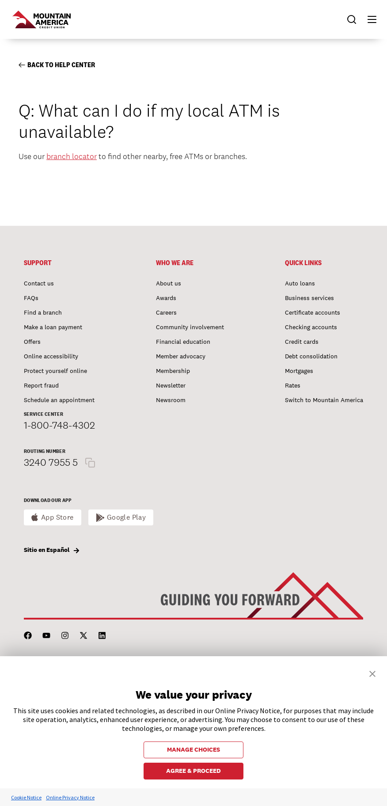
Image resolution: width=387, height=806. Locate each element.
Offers (32, 342)
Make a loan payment (53, 327)
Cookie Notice (26, 797)
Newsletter (171, 385)
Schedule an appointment (59, 400)
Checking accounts (311, 327)
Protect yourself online (55, 371)
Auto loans (300, 283)
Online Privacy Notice (70, 797)
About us (168, 283)
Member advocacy (180, 356)
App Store (57, 517)
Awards (166, 298)
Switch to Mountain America (324, 400)
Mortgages (299, 371)
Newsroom (171, 400)
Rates (292, 385)
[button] (368, 19)
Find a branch (43, 312)
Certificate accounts (312, 312)
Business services (309, 298)
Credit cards (302, 342)
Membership (173, 371)
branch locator (71, 156)
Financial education (183, 342)
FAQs (31, 298)
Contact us (39, 283)
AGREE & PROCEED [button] (193, 771)
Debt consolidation (311, 356)
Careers (166, 312)
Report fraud (41, 385)
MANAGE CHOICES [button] (193, 749)
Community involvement (190, 327)
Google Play (126, 517)
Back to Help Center (57, 64)
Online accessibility (51, 356)
